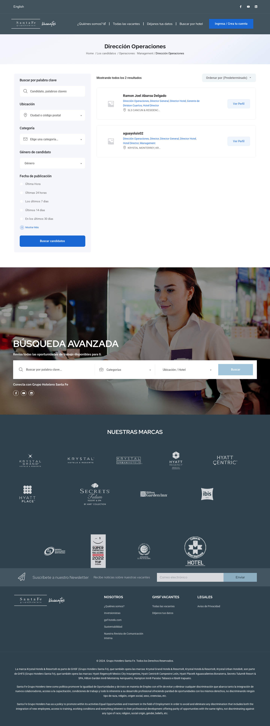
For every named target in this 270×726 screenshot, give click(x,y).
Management (145, 53)
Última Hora (32, 184)
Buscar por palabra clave (38, 80)
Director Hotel (178, 100)
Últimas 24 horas (36, 192)
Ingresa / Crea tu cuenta (231, 23)
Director (154, 138)
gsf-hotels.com (113, 619)
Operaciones (127, 53)
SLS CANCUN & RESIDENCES (144, 110)
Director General (159, 100)
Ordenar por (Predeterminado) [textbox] (226, 78)
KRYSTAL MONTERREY (141, 147)
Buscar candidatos (52, 241)
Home (90, 53)
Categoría (27, 128)
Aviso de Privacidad (208, 606)
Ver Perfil (238, 103)
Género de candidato (35, 152)
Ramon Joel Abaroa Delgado (144, 96)
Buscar (235, 369)
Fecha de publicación (36, 176)
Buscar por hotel (191, 24)
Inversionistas (112, 613)
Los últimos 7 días (37, 201)
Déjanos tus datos (159, 24)
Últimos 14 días (35, 210)
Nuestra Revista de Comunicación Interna (123, 636)
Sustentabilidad (113, 626)
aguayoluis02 (133, 133)
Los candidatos (106, 53)
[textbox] (50, 115)
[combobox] (52, 115)
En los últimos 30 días (39, 219)
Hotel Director (151, 105)
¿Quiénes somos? (91, 24)
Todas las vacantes (126, 24)
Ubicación (27, 104)
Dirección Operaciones (136, 100)
